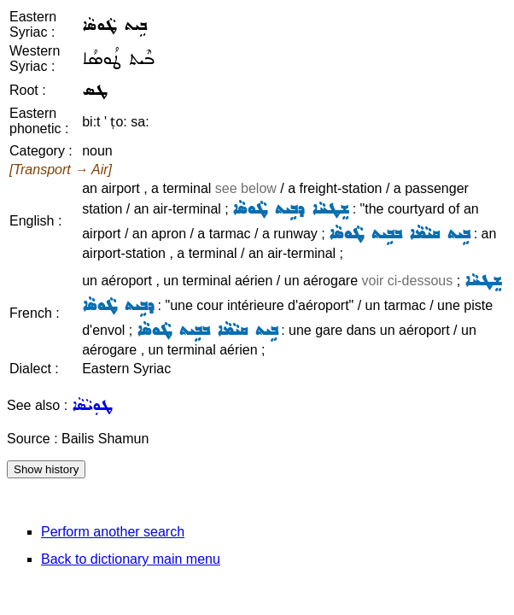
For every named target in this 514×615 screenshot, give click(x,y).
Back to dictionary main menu (130, 559)
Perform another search (112, 531)
